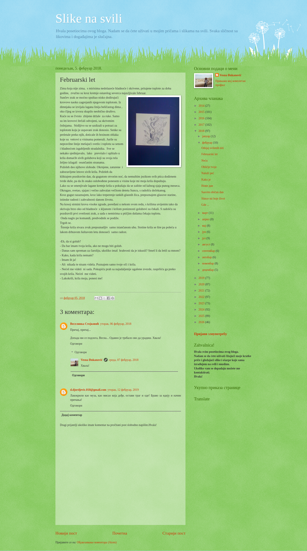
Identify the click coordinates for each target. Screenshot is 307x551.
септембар (209, 250)
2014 (201, 105)
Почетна (119, 533)
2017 (201, 124)
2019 (201, 278)
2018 (201, 131)
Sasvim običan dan (212, 192)
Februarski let (209, 154)
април (206, 219)
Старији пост (173, 533)
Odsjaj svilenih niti (212, 148)
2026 (201, 322)
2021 (201, 290)
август (206, 244)
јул (204, 238)
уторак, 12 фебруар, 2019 (123, 389)
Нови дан (207, 185)
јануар (206, 136)
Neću (204, 160)
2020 (201, 284)
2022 (201, 297)
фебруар (207, 142)
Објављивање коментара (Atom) (97, 542)
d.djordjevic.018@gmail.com (88, 389)
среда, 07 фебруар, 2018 (124, 360)
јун (204, 231)
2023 (201, 303)
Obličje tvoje (209, 167)
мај (204, 225)
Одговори (76, 343)
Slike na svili (88, 18)
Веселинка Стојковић (84, 323)
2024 (201, 309)
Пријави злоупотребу (210, 334)
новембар (208, 263)
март (205, 212)
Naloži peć (207, 173)
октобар (207, 257)
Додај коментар (71, 415)
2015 (201, 112)
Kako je (205, 179)
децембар (208, 269)
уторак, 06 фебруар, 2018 (115, 323)
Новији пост (66, 533)
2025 (201, 316)
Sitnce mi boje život (213, 198)
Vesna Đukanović (92, 360)
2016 (201, 118)
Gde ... (205, 204)
